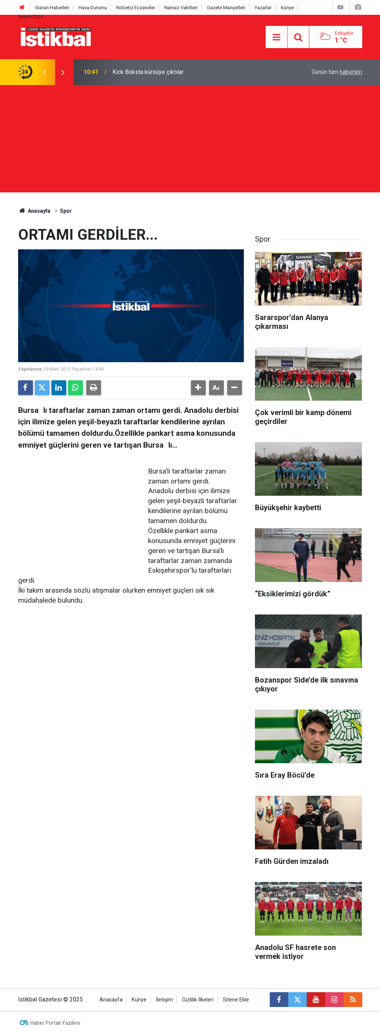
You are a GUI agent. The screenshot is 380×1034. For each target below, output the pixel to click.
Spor (66, 211)
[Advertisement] (190, 140)
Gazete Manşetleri (226, 7)
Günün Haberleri (52, 7)
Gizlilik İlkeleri (197, 1000)
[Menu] (276, 37)
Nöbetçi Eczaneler (135, 7)
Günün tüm (337, 71)
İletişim (164, 1000)
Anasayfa (34, 211)
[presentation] (45, 72)
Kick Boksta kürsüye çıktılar (148, 71)
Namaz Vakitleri (181, 7)
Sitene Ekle (236, 1000)
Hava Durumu (92, 7)
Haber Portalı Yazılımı (55, 1023)
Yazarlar (263, 7)
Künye (287, 7)
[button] (198, 387)
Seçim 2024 (30, 16)
